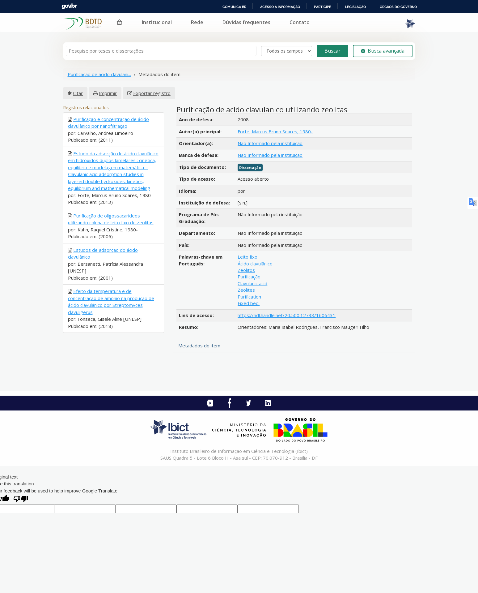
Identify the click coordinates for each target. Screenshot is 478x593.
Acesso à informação (280, 7)
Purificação (249, 276)
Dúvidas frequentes (246, 22)
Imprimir (108, 93)
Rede (197, 22)
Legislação (355, 7)
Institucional (157, 22)
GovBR (69, 6)
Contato (300, 22)
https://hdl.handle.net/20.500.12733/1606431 (287, 315)
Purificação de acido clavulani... (99, 74)
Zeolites (246, 290)
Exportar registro (152, 93)
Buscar (332, 50)
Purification (249, 297)
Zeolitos (246, 270)
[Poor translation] (20, 499)
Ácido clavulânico (255, 263)
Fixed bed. (249, 303)
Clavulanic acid (252, 283)
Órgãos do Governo (398, 7)
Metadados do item (199, 345)
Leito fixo (247, 257)
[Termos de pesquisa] (161, 51)
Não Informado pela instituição (270, 143)
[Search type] (286, 51)
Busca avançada (382, 50)
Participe (322, 7)
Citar (78, 93)
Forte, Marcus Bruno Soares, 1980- (275, 131)
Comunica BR (234, 7)
